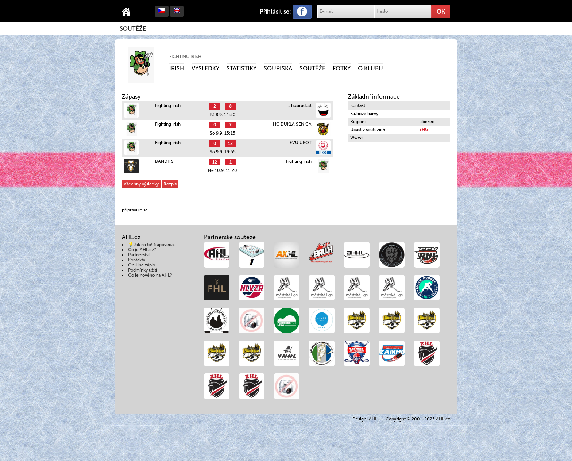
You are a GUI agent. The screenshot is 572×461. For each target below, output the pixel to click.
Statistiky (241, 68)
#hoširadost (300, 105)
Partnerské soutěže (230, 237)
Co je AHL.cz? (142, 249)
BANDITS (164, 161)
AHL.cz (443, 419)
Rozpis (170, 184)
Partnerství (139, 254)
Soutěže (133, 28)
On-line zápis (141, 265)
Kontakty (136, 259)
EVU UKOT (301, 142)
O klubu (370, 68)
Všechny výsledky (141, 184)
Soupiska (278, 68)
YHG (423, 129)
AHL (373, 419)
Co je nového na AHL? (150, 275)
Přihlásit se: (275, 11)
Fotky (342, 68)
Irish (176, 68)
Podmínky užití (142, 270)
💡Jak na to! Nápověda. (151, 244)
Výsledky (205, 68)
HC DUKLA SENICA (292, 124)
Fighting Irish (185, 56)
